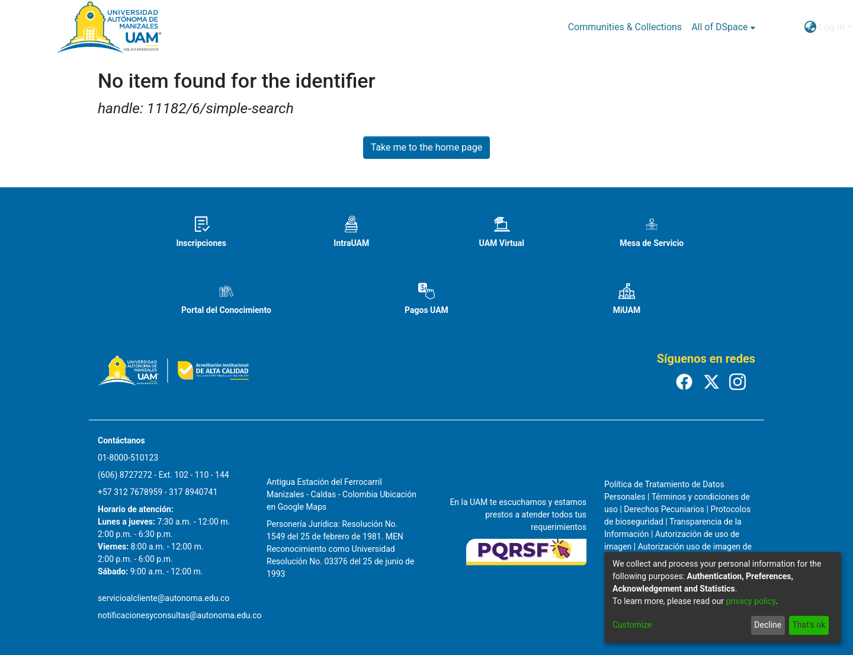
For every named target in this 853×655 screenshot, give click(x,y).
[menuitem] (723, 27)
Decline (767, 625)
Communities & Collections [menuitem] (625, 27)
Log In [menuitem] (832, 27)
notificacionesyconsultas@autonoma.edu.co (180, 615)
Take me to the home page (427, 147)
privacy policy (750, 601)
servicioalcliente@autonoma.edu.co (163, 598)
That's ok (808, 625)
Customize (632, 625)
